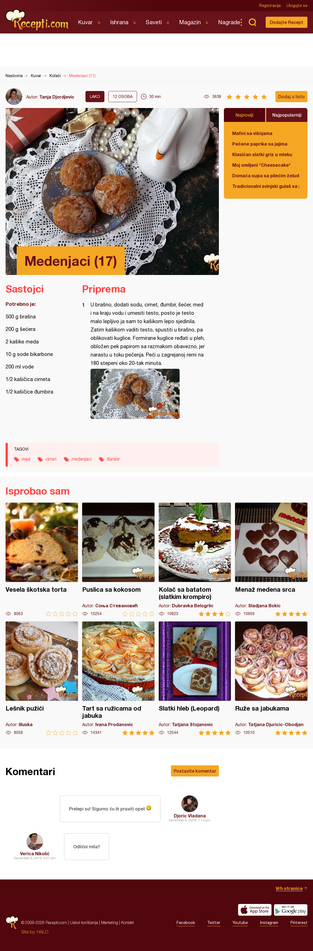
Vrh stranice (289, 888)
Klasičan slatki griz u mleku (262, 154)
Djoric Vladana (190, 815)
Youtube (240, 922)
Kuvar (85, 22)
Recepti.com (38, 20)
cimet (51, 458)
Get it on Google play (290, 910)
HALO (42, 931)
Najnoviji (244, 114)
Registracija (270, 5)
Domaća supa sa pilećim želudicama (265, 175)
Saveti (154, 22)
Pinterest (298, 922)
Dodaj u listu (291, 96)
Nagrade (229, 22)
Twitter (213, 922)
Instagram (269, 922)
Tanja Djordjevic (56, 96)
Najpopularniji (287, 114)
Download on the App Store (255, 910)
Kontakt (127, 922)
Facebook (186, 922)
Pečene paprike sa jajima (259, 143)
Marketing (109, 922)
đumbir (113, 458)
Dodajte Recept (286, 22)
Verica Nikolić (35, 853)
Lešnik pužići (42, 678)
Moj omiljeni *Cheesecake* (261, 165)
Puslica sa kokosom (118, 559)
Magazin (190, 22)
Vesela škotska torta (42, 559)
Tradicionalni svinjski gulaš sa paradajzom (265, 186)
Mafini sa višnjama (252, 133)
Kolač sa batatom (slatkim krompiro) (195, 559)
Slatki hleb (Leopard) (195, 678)
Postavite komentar (195, 770)
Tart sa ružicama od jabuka (118, 678)
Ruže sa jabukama (271, 678)
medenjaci (82, 458)
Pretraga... (252, 22)
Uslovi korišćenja (84, 922)
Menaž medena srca (271, 559)
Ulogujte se (297, 5)
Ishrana (119, 22)
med (26, 458)
